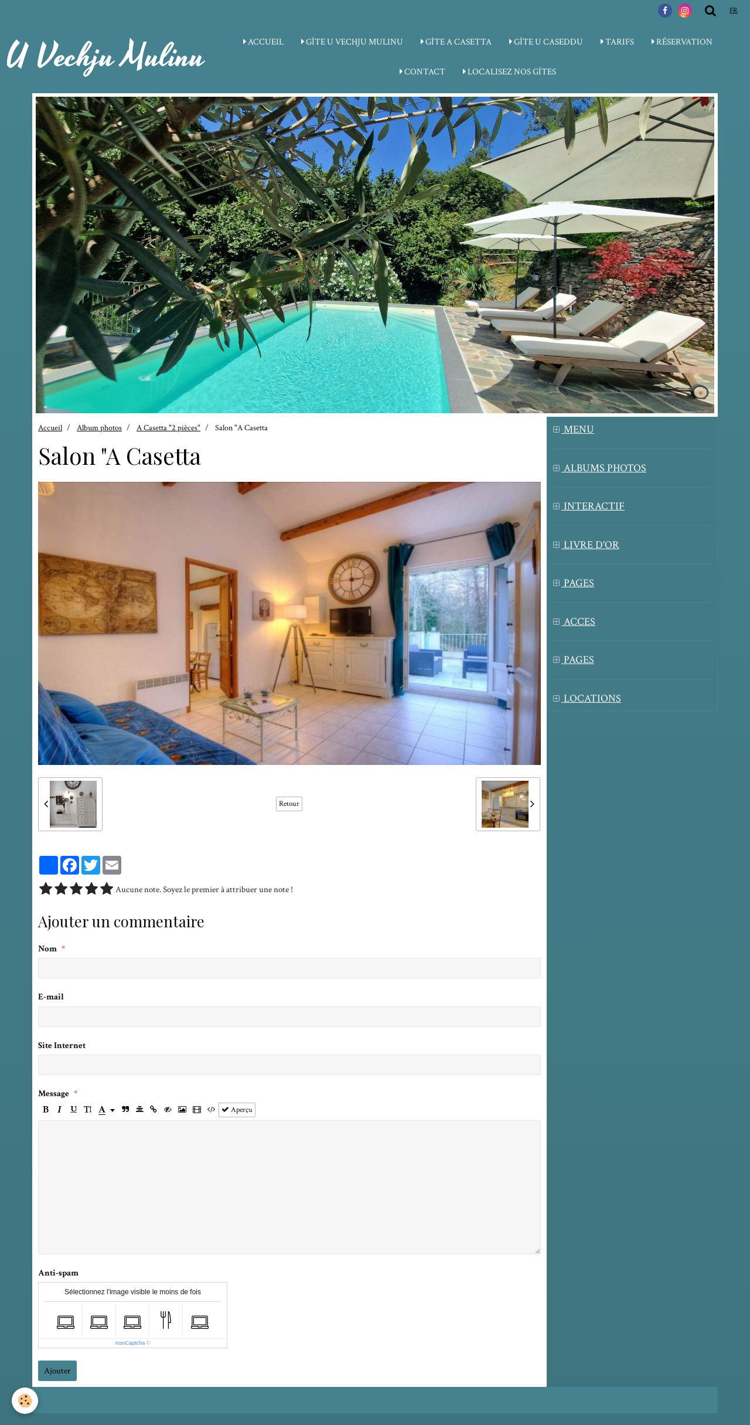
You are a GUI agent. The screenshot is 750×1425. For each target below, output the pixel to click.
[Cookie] (25, 1400)
